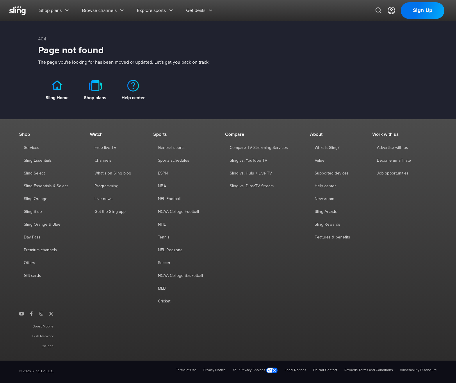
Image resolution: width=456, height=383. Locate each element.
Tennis (164, 237)
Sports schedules (173, 160)
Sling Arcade (326, 212)
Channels (103, 160)
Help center (325, 186)
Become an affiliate (394, 160)
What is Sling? (327, 148)
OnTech (48, 346)
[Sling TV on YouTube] (21, 313)
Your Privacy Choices (255, 370)
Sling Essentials (38, 160)
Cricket (164, 301)
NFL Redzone (170, 250)
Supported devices (332, 173)
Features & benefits (332, 237)
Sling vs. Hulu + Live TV (251, 173)
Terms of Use (186, 370)
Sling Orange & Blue (42, 224)
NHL (162, 224)
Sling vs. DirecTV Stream (252, 186)
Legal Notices (295, 370)
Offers (29, 263)
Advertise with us (392, 148)
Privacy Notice (214, 370)
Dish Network (43, 336)
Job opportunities (393, 173)
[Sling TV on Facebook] (31, 313)
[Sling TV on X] (51, 313)
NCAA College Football (178, 212)
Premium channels (40, 250)
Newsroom (324, 199)
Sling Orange (35, 199)
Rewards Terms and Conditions (368, 370)
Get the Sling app (110, 212)
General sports (171, 148)
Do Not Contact (325, 370)
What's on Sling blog (113, 173)
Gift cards (32, 276)
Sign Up (422, 10)
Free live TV (105, 148)
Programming (106, 186)
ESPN (163, 173)
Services (31, 148)
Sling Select (34, 173)
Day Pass (32, 237)
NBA (162, 186)
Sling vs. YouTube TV (248, 160)
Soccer (164, 263)
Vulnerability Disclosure (418, 370)
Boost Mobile (43, 326)
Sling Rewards (327, 224)
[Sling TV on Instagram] (41, 313)
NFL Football (169, 199)
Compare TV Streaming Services (259, 148)
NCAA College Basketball (180, 276)
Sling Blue (33, 212)
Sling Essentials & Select (46, 186)
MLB (162, 288)
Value (320, 160)
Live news (104, 199)
